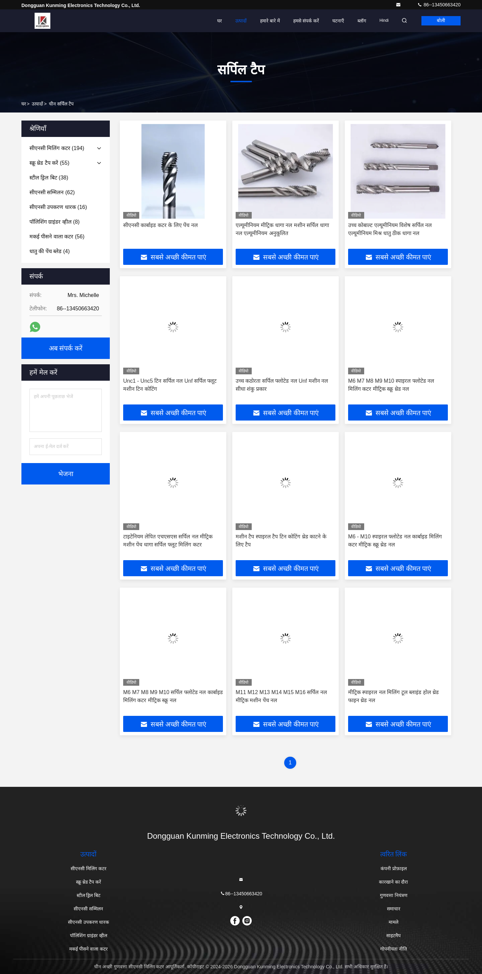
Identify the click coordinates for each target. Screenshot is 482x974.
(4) (49, 251)
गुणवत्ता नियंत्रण (393, 895)
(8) (54, 222)
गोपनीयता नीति (393, 949)
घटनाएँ (336, 20)
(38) (48, 177)
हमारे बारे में (268, 20)
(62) (52, 192)
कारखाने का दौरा (393, 882)
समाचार (393, 908)
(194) (56, 148)
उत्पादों (239, 20)
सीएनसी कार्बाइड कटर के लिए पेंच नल (160, 225)
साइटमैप (393, 935)
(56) (56, 236)
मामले (393, 922)
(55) (49, 163)
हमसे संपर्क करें (304, 20)
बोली (440, 20)
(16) (58, 207)
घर (217, 20)
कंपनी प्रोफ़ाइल (394, 868)
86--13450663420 (439, 4)
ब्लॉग (359, 20)
